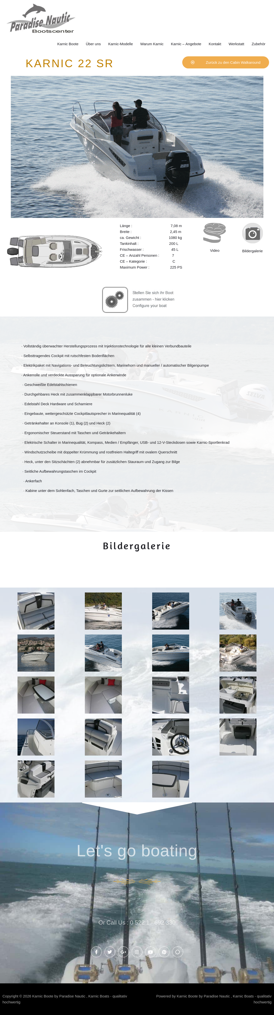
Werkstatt (236, 43)
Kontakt (215, 43)
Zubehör (258, 43)
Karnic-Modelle (120, 43)
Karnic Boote (67, 43)
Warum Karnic (152, 43)
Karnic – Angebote (186, 43)
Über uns (93, 43)
